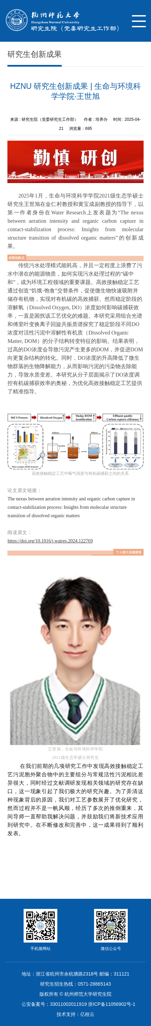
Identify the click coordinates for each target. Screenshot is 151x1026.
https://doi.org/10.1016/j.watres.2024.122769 (50, 540)
